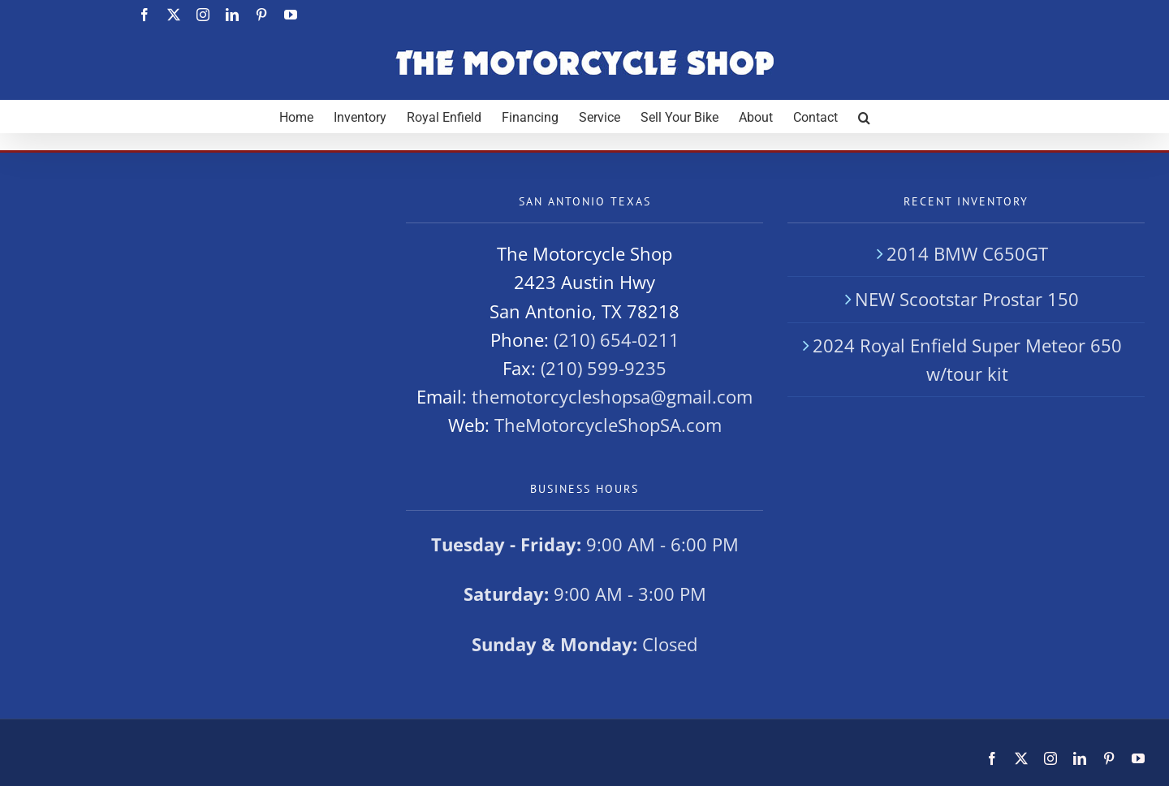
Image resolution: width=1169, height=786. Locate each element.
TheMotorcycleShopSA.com (608, 424)
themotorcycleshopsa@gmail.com (612, 396)
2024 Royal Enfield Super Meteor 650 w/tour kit (967, 359)
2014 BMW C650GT (967, 253)
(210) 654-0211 (616, 339)
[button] (864, 116)
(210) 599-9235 (603, 368)
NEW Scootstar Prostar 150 (967, 299)
